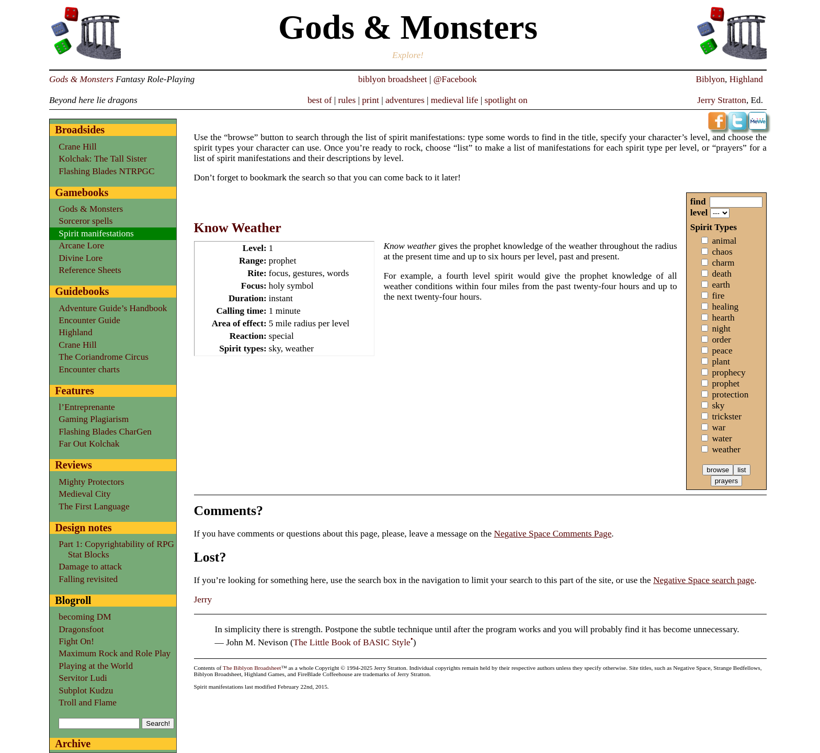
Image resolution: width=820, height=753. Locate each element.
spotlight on (506, 100)
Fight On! (76, 641)
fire (718, 296)
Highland (746, 79)
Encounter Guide (89, 320)
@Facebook (455, 79)
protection (730, 395)
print (370, 100)
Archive (72, 743)
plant (721, 362)
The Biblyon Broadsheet (252, 668)
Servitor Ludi (83, 678)
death (721, 274)
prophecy (728, 373)
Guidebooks (82, 291)
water (722, 438)
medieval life (455, 100)
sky (718, 405)
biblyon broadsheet (392, 79)
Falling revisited (88, 579)
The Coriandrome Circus (104, 357)
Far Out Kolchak (89, 444)
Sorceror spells (85, 221)
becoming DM (85, 617)
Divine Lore (80, 258)
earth (721, 285)
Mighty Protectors (91, 482)
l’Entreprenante (87, 407)
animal (724, 241)
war (718, 427)
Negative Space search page (703, 580)
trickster (727, 416)
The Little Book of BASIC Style (352, 642)
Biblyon (710, 79)
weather (726, 449)
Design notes (83, 527)
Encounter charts (89, 369)
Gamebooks (81, 192)
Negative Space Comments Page (552, 534)
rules (347, 100)
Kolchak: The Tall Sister (102, 159)
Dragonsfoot (81, 629)
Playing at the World (96, 666)
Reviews (73, 465)
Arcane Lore (81, 245)
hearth (723, 318)
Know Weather (237, 227)
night (721, 329)
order (721, 340)
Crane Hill (77, 147)
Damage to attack (90, 567)
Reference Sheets (90, 270)
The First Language (94, 506)
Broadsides (80, 129)
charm (723, 263)
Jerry (203, 599)
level (699, 213)
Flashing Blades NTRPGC (106, 171)
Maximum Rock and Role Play (114, 653)
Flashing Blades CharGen (105, 432)
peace (722, 351)
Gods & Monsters (81, 79)
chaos (722, 252)
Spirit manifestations (96, 233)
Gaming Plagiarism (94, 419)
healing (725, 307)
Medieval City (84, 494)
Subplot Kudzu (86, 690)
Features (74, 390)
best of (320, 100)
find (698, 202)
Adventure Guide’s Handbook (113, 308)
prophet (725, 384)
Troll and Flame (88, 703)
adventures (405, 100)
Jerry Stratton (721, 100)
